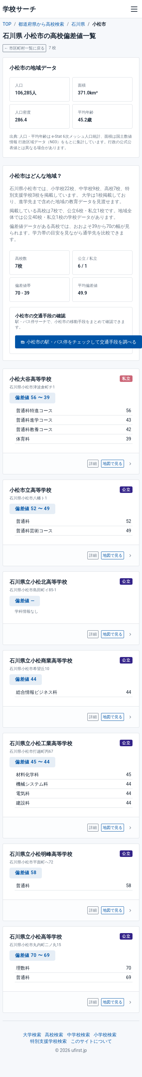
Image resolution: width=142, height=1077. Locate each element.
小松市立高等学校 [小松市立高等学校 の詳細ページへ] (30, 490)
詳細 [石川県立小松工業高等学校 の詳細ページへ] (93, 827)
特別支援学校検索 (48, 1041)
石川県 (78, 24)
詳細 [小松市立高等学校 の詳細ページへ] (93, 555)
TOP (7, 24)
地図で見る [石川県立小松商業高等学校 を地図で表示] (112, 717)
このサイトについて (91, 1041)
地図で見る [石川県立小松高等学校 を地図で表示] (112, 1002)
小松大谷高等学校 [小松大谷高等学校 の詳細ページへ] (30, 379)
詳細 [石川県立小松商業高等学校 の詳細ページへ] (93, 717)
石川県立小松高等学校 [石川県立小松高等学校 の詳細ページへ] (35, 937)
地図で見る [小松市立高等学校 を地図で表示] (112, 555)
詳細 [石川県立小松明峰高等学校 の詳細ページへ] (93, 910)
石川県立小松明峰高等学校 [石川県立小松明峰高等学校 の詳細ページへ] (40, 854)
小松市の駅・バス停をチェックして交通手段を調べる (78, 341)
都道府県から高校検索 (41, 24)
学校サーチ (19, 9)
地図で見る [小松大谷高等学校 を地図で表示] (112, 463)
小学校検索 (105, 1034)
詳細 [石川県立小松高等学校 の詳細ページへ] (93, 1002)
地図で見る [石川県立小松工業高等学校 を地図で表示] (112, 827)
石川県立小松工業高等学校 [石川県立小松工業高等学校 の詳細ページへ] (40, 743)
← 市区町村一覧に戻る (24, 48)
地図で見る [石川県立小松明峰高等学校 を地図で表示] (112, 910)
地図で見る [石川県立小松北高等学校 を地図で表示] (112, 634)
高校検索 (54, 1034)
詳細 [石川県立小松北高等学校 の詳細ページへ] (93, 634)
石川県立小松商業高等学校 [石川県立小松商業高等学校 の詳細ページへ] (40, 661)
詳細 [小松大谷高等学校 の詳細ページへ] (93, 463)
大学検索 (32, 1034)
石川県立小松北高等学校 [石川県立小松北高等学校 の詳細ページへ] (38, 582)
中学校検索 (78, 1034)
